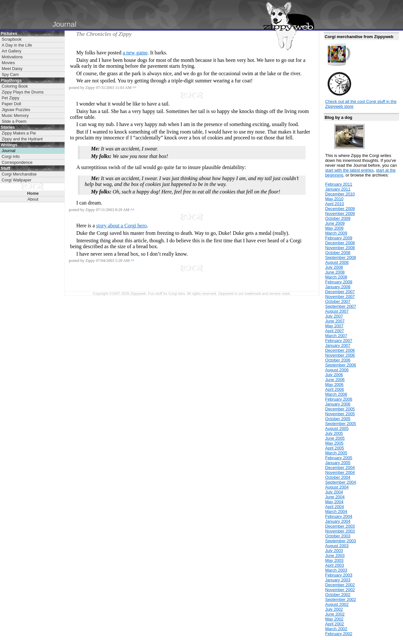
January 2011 (338, 189)
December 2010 (340, 194)
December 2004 (340, 467)
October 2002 (338, 594)
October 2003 (338, 535)
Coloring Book (15, 86)
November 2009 (340, 213)
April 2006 (334, 389)
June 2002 (335, 614)
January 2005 (338, 462)
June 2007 (335, 321)
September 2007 (340, 306)
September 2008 (340, 257)
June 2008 (335, 272)
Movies (8, 62)
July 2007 (334, 316)
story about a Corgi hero (121, 225)
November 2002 (340, 589)
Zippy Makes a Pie (19, 133)
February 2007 (338, 340)
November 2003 (340, 531)
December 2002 (340, 584)
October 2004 (338, 477)
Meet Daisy (12, 68)
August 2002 (337, 604)
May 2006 (334, 384)
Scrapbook (12, 39)
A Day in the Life (17, 45)
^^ (134, 87)
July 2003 (334, 550)
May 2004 (334, 501)
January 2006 (338, 404)
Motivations (12, 56)
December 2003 (340, 526)
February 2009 (338, 237)
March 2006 (336, 394)
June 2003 (335, 555)
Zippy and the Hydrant (22, 138)
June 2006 (335, 379)
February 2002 (338, 633)
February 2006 (338, 399)
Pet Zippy (10, 97)
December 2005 (340, 408)
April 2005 (334, 448)
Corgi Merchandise (19, 174)
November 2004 (340, 472)
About (32, 199)
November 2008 (340, 247)
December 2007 (340, 291)
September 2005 (340, 423)
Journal (8, 150)
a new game (135, 52)
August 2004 (337, 487)
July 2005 (334, 433)
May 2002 (334, 619)
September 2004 (340, 482)
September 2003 (340, 540)
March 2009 (336, 233)
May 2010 (334, 198)
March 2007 (336, 335)
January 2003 (338, 579)
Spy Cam (10, 74)
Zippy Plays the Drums (23, 92)
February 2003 (338, 575)
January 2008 (338, 286)
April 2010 (334, 203)
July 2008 (334, 267)
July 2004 (334, 492)
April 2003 (334, 565)
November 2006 (340, 355)
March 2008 (336, 277)
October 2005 (338, 418)
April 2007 (334, 330)
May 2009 (334, 228)
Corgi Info (11, 156)
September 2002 (340, 599)
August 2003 (337, 545)
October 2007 (338, 301)
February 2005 (338, 457)
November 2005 (340, 413)
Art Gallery (11, 51)
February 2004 (338, 516)
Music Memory (15, 115)
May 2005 (334, 443)
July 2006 (334, 374)
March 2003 (336, 570)
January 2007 (338, 345)
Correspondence (17, 162)
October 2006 (338, 360)
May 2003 (334, 560)
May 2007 (334, 325)
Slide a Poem (14, 121)
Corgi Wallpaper (16, 180)
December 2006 (340, 350)
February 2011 (338, 184)
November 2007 (340, 296)
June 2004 (335, 496)
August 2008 (337, 262)
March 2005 (336, 452)
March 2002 (336, 628)
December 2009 (340, 208)
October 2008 (338, 252)
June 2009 (335, 223)
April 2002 (334, 623)
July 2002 (334, 609)
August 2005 (337, 428)
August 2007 (337, 311)
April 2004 (334, 506)
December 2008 (340, 242)
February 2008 (338, 281)
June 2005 (335, 438)
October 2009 (338, 218)
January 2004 (338, 521)
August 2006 (337, 369)
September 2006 (340, 365)
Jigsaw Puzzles (16, 109)
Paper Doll (11, 103)
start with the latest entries (349, 170)
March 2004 (336, 511)
